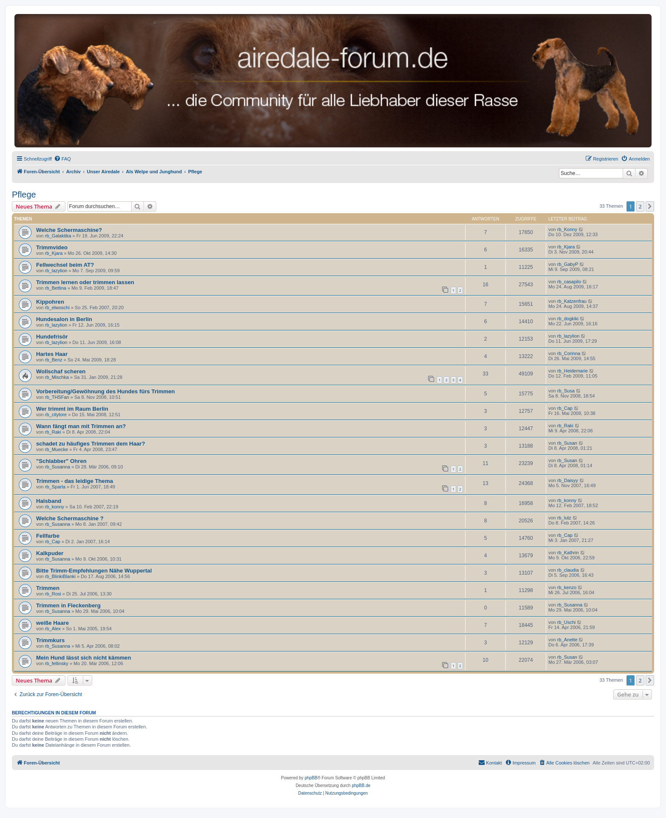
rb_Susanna (57, 466)
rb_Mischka (57, 377)
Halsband (48, 501)
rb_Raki (53, 431)
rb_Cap (565, 408)
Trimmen (47, 588)
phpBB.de (361, 785)
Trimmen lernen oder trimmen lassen (85, 282)
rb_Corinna (568, 353)
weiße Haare (52, 623)
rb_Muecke (56, 449)
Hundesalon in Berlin (64, 319)
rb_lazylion (56, 270)
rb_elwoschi (57, 307)
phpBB (311, 778)
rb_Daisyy (567, 480)
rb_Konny (567, 229)
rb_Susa (566, 390)
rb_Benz (53, 359)
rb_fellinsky (56, 663)
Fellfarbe (47, 536)
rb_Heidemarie (572, 370)
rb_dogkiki (568, 318)
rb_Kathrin (568, 552)
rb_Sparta (55, 486)
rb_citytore (56, 414)
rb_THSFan (57, 397)
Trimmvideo (52, 247)
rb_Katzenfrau (572, 301)
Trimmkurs (50, 640)
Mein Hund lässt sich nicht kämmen (83, 657)
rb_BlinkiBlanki (60, 576)
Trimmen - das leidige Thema (74, 481)
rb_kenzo (566, 587)
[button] (650, 206)
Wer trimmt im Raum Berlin (72, 409)
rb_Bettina (55, 288)
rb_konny (54, 506)
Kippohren (50, 302)
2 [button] (640, 206)
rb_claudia (568, 570)
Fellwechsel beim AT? (65, 265)
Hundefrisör (52, 336)
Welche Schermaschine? (69, 230)
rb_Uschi (566, 622)
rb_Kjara (54, 253)
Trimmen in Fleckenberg (68, 605)
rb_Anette (567, 639)
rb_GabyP (568, 264)
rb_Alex (53, 628)
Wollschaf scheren (60, 371)
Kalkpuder (50, 553)
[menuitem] (62, 159)
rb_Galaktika (58, 235)
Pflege (24, 194)
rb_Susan (567, 443)
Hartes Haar (52, 354)
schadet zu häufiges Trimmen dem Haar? (90, 443)
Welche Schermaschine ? (70, 518)
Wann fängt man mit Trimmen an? (81, 426)
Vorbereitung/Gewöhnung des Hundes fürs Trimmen (105, 391)
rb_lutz (564, 517)
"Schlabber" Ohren (61, 461)
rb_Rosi (53, 593)
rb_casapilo (569, 281)
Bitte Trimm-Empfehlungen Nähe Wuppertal (94, 570)
